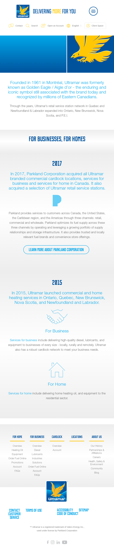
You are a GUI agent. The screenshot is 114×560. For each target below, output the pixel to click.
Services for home (19, 393)
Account (17, 466)
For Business (37, 436)
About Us (97, 436)
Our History (96, 445)
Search (32, 26)
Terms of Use (34, 510)
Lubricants (37, 454)
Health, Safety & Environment (97, 463)
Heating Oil (17, 450)
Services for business (23, 340)
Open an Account (52, 26)
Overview (17, 445)
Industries (37, 458)
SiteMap (84, 510)
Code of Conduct (67, 513)
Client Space (94, 26)
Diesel (37, 450)
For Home (17, 436)
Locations (76, 436)
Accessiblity (65, 510)
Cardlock (57, 436)
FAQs (17, 470)
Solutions (37, 462)
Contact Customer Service (14, 514)
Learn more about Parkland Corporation (56, 249)
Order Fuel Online (17, 458)
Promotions (17, 462)
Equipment (17, 454)
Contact (16, 26)
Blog (96, 472)
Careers (97, 457)
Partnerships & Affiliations (96, 451)
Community (97, 468)
